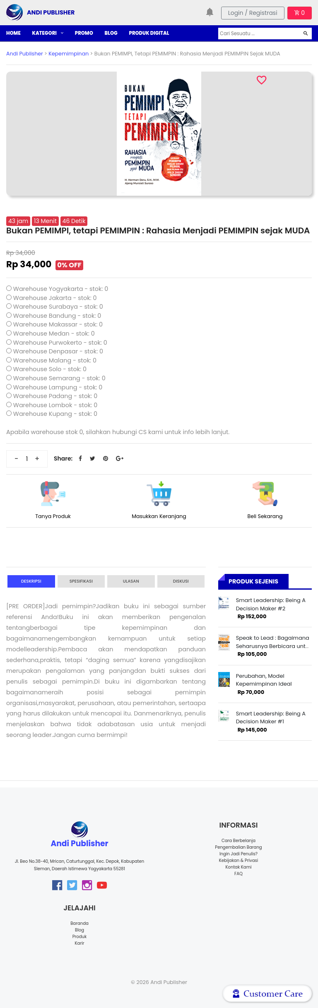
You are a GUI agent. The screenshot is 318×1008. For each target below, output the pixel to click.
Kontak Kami (238, 867)
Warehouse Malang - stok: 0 (54, 360)
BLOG (111, 33)
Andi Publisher (24, 53)
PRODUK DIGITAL (149, 33)
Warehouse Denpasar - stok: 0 (58, 351)
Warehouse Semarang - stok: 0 (59, 378)
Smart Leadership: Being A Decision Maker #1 (271, 717)
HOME (13, 33)
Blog (79, 930)
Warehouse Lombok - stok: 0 (55, 405)
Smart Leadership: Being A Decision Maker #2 (271, 604)
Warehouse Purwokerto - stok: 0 (60, 342)
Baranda (79, 923)
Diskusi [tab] (181, 581)
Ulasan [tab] (131, 581)
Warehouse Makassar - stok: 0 (58, 324)
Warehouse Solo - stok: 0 (50, 369)
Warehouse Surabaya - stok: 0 (58, 306)
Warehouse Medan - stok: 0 (54, 333)
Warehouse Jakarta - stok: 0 (55, 298)
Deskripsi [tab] (31, 581)
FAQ (238, 874)
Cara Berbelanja (238, 841)
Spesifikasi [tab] (81, 581)
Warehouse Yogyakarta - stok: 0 (60, 289)
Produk (79, 937)
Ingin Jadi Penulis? (238, 854)
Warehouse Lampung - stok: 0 (58, 387)
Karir (79, 943)
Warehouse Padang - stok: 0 (55, 396)
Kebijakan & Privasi (238, 860)
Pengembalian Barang (238, 847)
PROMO (84, 33)
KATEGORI (47, 33)
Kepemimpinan (68, 53)
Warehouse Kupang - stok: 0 (55, 414)
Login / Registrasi (252, 13)
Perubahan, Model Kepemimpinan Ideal (264, 680)
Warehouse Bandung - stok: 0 (57, 316)
